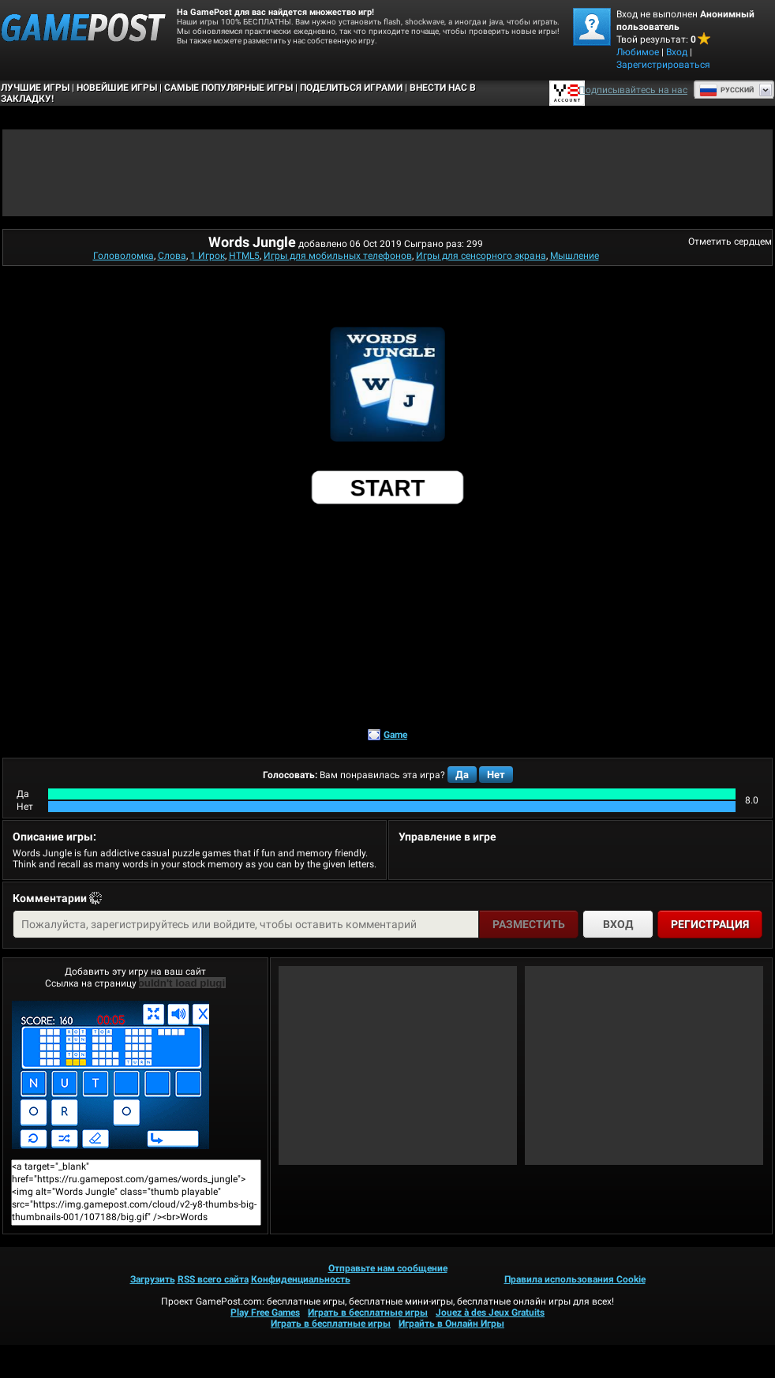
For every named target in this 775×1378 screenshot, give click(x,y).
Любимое (637, 52)
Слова (172, 255)
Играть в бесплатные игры (368, 1312)
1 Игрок (207, 255)
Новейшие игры (117, 87)
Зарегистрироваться (663, 64)
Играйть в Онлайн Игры (451, 1323)
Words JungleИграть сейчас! (110, 1075)
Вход (676, 52)
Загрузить (152, 1279)
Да (462, 775)
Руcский (726, 90)
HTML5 (244, 255)
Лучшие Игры (35, 87)
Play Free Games (265, 1312)
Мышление (574, 255)
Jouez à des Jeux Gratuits (490, 1312)
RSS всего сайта (213, 1279)
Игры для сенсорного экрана (481, 255)
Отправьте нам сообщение (387, 1268)
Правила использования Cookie (575, 1279)
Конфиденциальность (300, 1279)
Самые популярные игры (228, 87)
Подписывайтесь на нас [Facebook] (632, 89)
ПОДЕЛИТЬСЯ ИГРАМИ (351, 87)
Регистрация (710, 924)
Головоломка (123, 255)
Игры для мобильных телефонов (338, 255)
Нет (496, 775)
